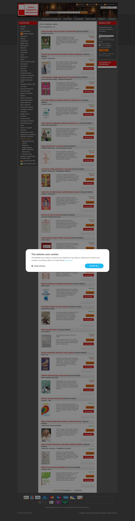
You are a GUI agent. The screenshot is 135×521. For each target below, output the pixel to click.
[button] (38, 266)
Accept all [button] (94, 266)
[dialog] (67, 260)
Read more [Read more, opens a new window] (69, 260)
